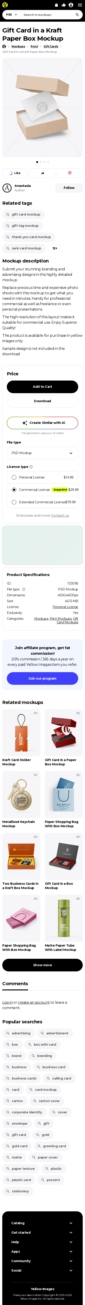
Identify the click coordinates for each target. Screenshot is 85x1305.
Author (20, 190)
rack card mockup (23, 248)
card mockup (43, 1090)
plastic (53, 1169)
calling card (58, 1078)
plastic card (18, 1180)
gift (43, 1124)
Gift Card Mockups (67, 620)
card (12, 1090)
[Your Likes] (63, 5)
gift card (16, 1135)
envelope (16, 1124)
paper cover (45, 1157)
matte (14, 1157)
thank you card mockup (28, 237)
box (12, 1045)
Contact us (60, 515)
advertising (18, 1033)
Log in (7, 1002)
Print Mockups (61, 619)
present (50, 1180)
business (16, 1067)
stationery (17, 1191)
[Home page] (4, 46)
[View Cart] (56, 5)
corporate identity (24, 1112)
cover (59, 1112)
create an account (34, 1002)
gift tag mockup (22, 226)
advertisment (54, 1033)
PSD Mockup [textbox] (22, 453)
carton (14, 1101)
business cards (21, 1078)
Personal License (65, 607)
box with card (42, 1045)
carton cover (46, 1101)
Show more (42, 965)
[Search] (77, 14)
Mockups (41, 619)
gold (42, 1135)
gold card (16, 1146)
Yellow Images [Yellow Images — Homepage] (42, 1289)
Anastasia (23, 186)
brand (13, 1056)
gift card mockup (23, 214)
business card (50, 1067)
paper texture (20, 1169)
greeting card (51, 1146)
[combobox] (52, 14)
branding (41, 1056)
